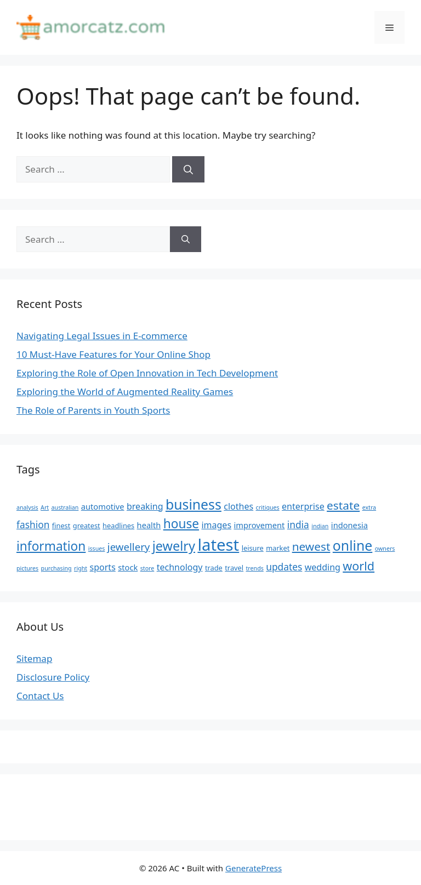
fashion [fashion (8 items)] (32, 524)
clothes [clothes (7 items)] (238, 506)
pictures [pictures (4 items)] (27, 568)
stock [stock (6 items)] (128, 567)
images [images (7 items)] (216, 525)
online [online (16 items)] (352, 545)
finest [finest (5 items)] (61, 525)
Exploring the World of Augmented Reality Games (124, 391)
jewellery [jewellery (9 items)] (128, 546)
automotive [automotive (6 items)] (102, 506)
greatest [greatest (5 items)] (86, 525)
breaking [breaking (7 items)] (145, 506)
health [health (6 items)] (149, 524)
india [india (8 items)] (298, 524)
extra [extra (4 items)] (369, 507)
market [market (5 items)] (277, 548)
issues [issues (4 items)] (96, 548)
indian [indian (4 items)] (319, 526)
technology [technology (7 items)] (180, 567)
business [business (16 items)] (193, 504)
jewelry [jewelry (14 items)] (173, 546)
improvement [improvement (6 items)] (259, 524)
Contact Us (40, 695)
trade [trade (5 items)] (214, 568)
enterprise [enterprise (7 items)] (303, 506)
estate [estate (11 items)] (343, 505)
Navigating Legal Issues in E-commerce (101, 335)
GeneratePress (253, 868)
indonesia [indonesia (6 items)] (349, 524)
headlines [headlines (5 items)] (118, 525)
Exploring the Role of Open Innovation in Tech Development (147, 373)
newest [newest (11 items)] (311, 546)
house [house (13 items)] (181, 523)
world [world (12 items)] (358, 566)
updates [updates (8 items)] (284, 566)
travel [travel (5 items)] (234, 568)
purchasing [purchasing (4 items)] (56, 568)
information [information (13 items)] (51, 546)
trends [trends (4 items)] (255, 568)
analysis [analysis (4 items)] (27, 507)
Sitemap (34, 658)
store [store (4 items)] (147, 568)
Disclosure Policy (52, 677)
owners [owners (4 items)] (385, 548)
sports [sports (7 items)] (103, 567)
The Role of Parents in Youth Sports (93, 410)
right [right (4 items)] (80, 568)
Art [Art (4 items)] (45, 507)
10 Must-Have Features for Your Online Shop (113, 354)
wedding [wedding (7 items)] (322, 567)
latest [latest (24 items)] (218, 545)
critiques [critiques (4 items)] (268, 507)
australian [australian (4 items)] (65, 507)
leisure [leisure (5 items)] (253, 548)
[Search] (188, 169)
